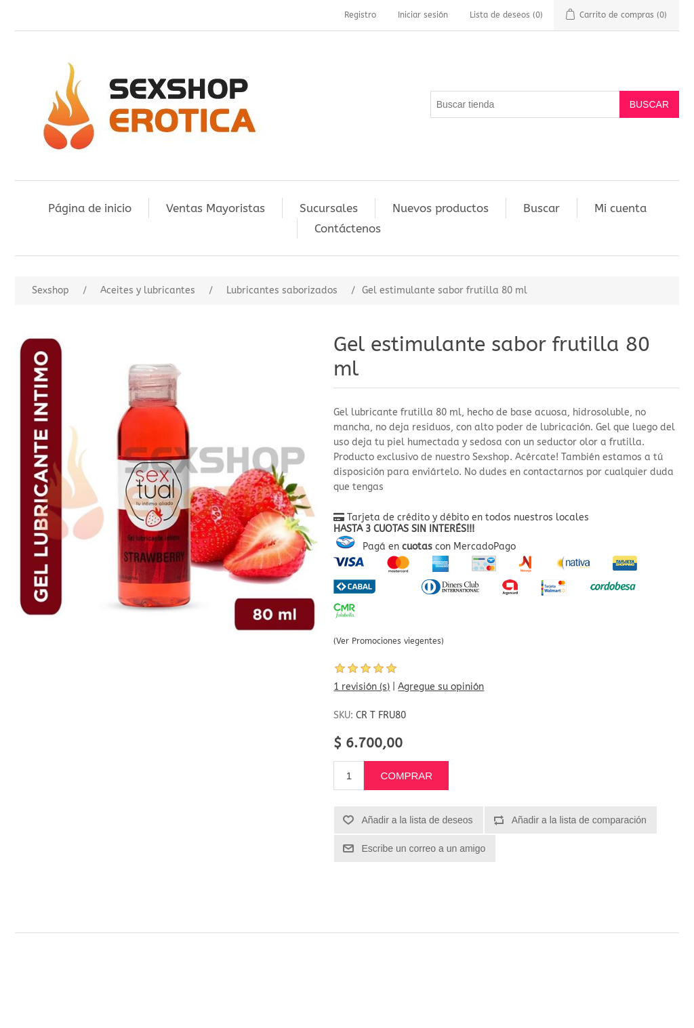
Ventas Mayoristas (215, 208)
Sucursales (329, 208)
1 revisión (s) (361, 687)
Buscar (541, 208)
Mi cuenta (620, 208)
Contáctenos (347, 228)
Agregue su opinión (441, 687)
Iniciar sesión (423, 15)
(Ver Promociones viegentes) (388, 641)
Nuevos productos (440, 208)
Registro (360, 15)
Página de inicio (89, 208)
